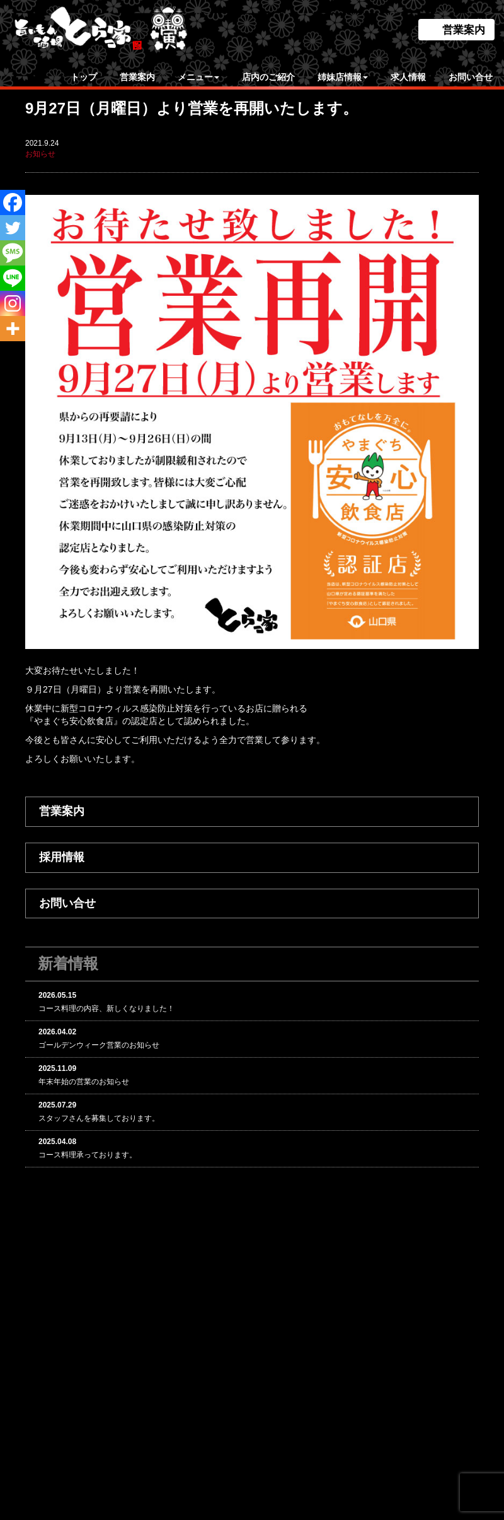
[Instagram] (12, 303)
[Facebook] (12, 202)
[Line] (12, 278)
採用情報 (61, 857)
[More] (12, 328)
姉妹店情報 (343, 77)
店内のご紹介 (268, 77)
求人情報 (408, 77)
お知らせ (40, 153)
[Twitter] (12, 227)
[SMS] (12, 253)
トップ (84, 77)
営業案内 (463, 30)
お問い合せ (471, 77)
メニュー (198, 77)
